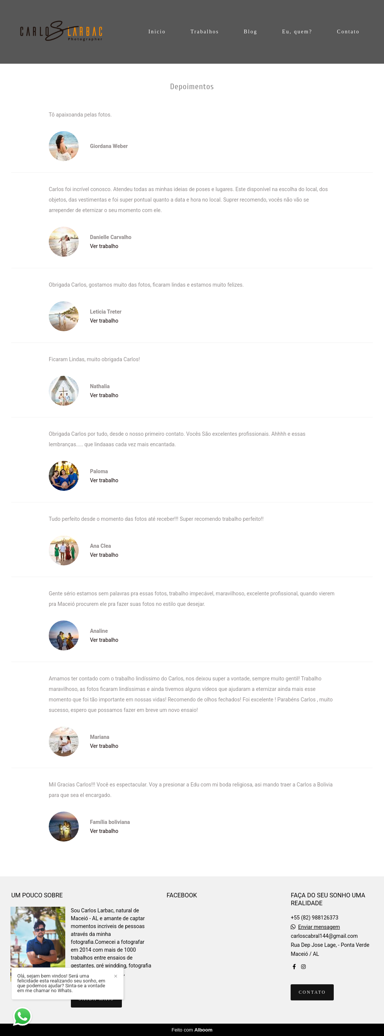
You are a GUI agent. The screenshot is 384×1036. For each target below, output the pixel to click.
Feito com (191, 1030)
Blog (250, 31)
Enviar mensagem (319, 927)
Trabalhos (204, 31)
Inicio (157, 31)
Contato (348, 31)
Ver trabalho (104, 246)
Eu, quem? (297, 31)
